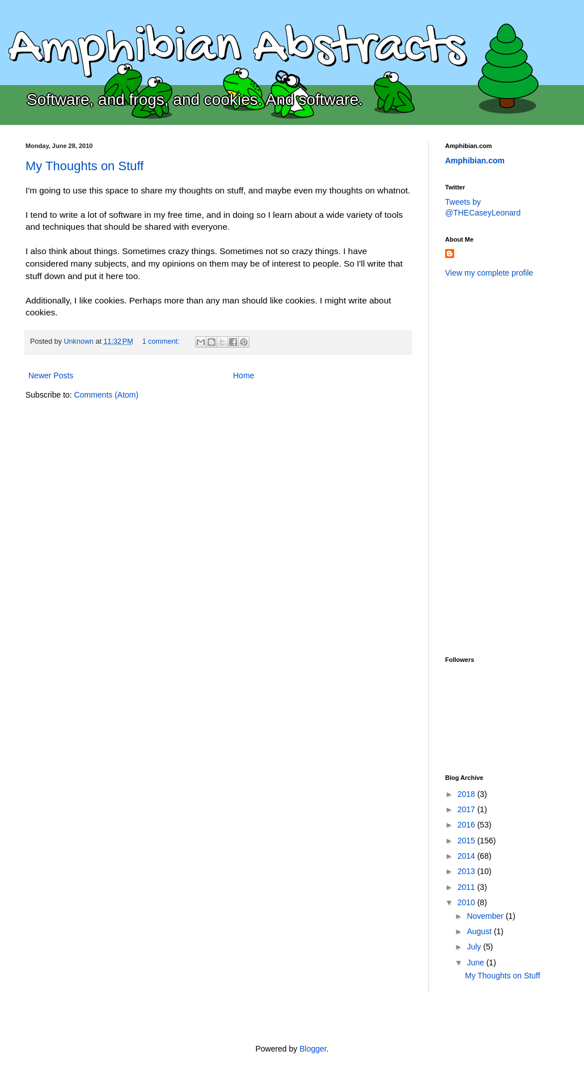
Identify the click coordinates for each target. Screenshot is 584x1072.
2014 (467, 855)
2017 (467, 809)
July (475, 946)
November (486, 916)
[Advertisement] (490, 466)
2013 (467, 871)
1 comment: (161, 341)
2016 (467, 824)
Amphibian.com (475, 160)
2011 (467, 887)
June (476, 962)
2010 (467, 902)
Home (243, 375)
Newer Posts (50, 375)
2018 (467, 794)
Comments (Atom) (106, 394)
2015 (467, 840)
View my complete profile (489, 272)
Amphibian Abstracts (236, 49)
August (480, 931)
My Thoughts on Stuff (84, 166)
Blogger (312, 1048)
